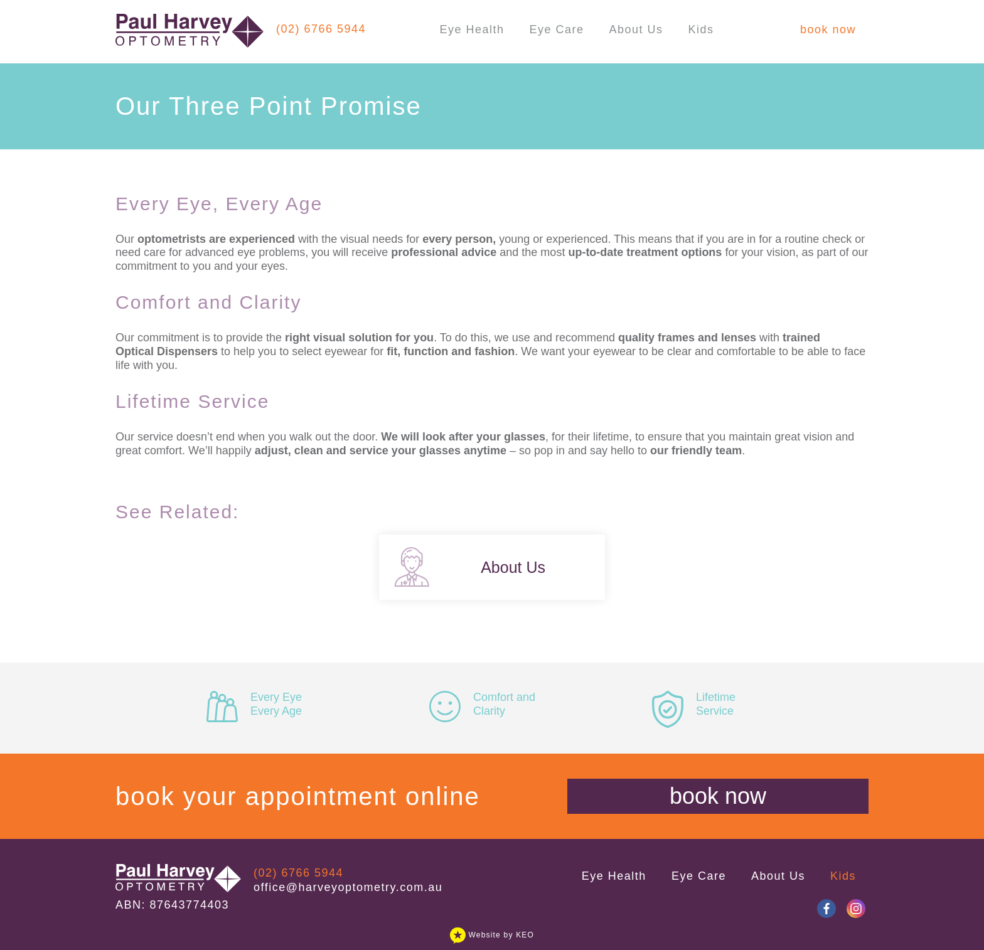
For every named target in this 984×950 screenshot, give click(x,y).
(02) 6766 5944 (321, 29)
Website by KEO (492, 935)
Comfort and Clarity (482, 704)
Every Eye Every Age (254, 704)
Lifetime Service (693, 704)
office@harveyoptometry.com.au (348, 887)
